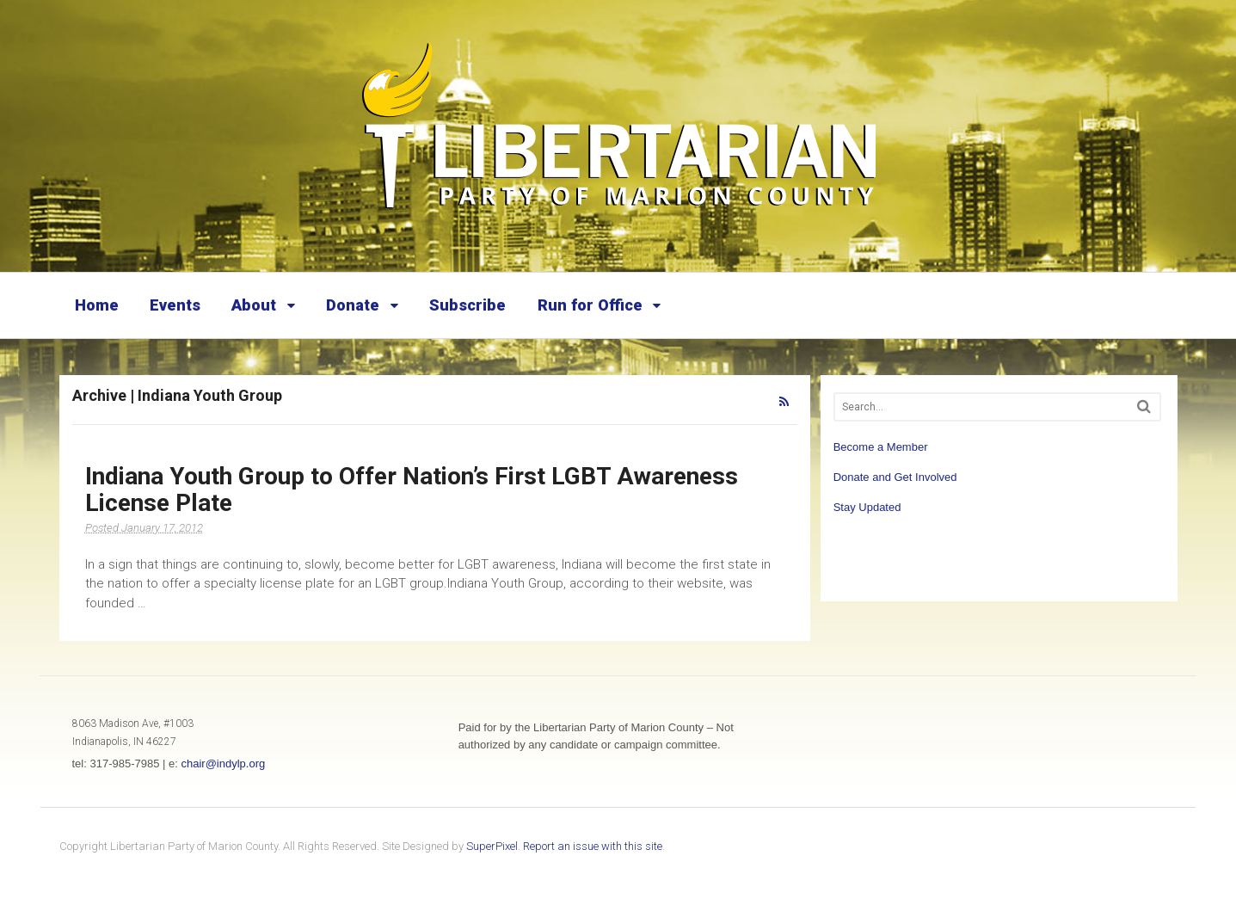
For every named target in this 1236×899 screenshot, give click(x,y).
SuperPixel (492, 846)
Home (97, 305)
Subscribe (467, 305)
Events (175, 305)
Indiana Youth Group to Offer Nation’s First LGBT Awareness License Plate (411, 489)
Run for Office (590, 305)
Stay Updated (867, 507)
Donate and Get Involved (895, 477)
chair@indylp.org (223, 763)
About (253, 305)
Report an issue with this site (592, 846)
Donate (352, 305)
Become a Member (880, 446)
